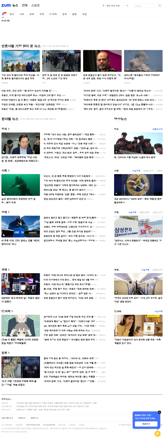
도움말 (81, 425)
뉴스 (15, 5)
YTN (43, 82)
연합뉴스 (127, 82)
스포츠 (35, 5)
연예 (25, 5)
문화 (64, 14)
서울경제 (4, 82)
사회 (21, 14)
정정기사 (5, 399)
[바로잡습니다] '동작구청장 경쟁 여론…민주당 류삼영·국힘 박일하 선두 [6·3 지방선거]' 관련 (52, 406)
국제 (41, 14)
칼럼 (74, 14)
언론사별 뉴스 (7, 418)
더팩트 (160, 170)
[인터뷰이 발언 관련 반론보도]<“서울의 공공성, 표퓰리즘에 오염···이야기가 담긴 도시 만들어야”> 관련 (56, 403)
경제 (31, 14)
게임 (84, 14)
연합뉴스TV (158, 129)
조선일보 (86, 82)
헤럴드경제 (144, 212)
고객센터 (72, 425)
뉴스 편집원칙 (6, 425)
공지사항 (61, 425)
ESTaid (5, 432)
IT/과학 (53, 14)
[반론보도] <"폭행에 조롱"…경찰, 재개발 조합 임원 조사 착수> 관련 (43, 409)
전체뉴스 (22, 418)
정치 (11, 14)
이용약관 (19, 425)
